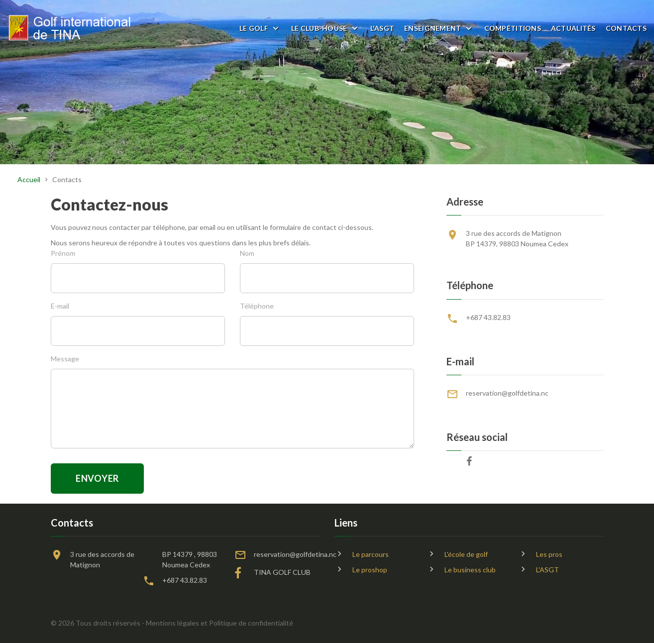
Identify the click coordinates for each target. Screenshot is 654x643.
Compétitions (512, 28)
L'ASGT (382, 28)
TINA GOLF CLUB (282, 572)
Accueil (28, 179)
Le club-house (319, 28)
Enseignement (432, 28)
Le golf (253, 28)
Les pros (549, 554)
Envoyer (97, 478)
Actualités (573, 28)
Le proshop (369, 569)
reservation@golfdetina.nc (507, 393)
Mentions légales (172, 623)
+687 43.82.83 (488, 317)
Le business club (470, 569)
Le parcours (370, 554)
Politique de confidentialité (251, 623)
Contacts (626, 28)
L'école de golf (466, 554)
